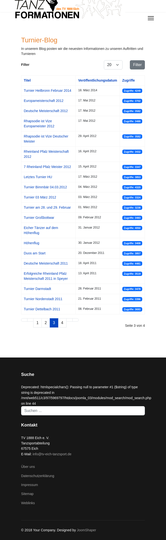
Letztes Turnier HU (38, 177)
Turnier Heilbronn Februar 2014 (47, 90)
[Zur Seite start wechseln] (24, 320)
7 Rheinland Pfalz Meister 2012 (47, 167)
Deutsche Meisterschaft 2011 (46, 263)
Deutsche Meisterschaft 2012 (46, 111)
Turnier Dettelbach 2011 (42, 309)
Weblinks (28, 503)
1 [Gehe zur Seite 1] (37, 323)
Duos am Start (34, 253)
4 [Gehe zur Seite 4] (62, 323)
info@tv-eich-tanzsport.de (52, 454)
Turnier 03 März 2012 (40, 197)
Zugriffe (128, 80)
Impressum (29, 485)
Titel (27, 80)
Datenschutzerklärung (37, 476)
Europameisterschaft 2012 (43, 101)
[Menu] (151, 18)
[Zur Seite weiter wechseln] (69, 320)
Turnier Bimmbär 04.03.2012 (45, 187)
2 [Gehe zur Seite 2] (46, 323)
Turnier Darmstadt (37, 289)
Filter (137, 65)
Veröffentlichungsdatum (97, 80)
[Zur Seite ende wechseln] (75, 320)
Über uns (28, 467)
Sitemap (27, 494)
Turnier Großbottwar (39, 218)
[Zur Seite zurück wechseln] (30, 320)
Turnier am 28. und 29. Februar (47, 207)
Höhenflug (31, 243)
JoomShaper (86, 530)
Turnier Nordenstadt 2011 (43, 299)
